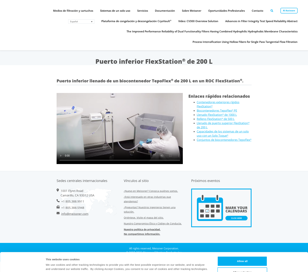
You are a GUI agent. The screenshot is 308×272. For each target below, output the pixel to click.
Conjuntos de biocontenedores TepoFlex (224, 140)
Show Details (183, 265)
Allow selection (242, 252)
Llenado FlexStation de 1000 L (217, 115)
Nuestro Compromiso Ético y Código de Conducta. (153, 223)
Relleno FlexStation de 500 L (216, 119)
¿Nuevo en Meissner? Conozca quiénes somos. (151, 191)
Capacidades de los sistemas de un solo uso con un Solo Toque (223, 134)
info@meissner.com (74, 214)
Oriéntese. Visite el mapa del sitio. (144, 217)
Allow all (242, 241)
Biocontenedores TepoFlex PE (217, 110)
